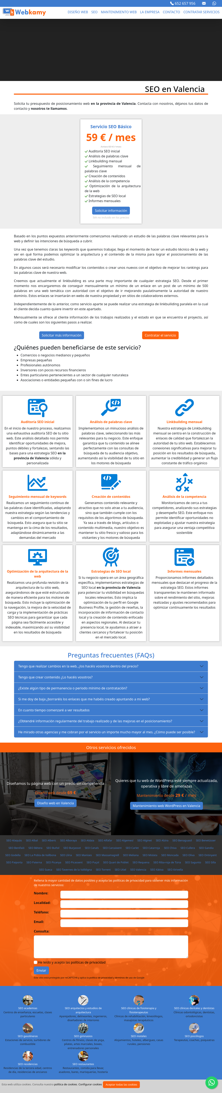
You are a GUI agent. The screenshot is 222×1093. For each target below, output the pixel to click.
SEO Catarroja (151, 786)
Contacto (171, 12)
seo (94, 12)
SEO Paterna (34, 800)
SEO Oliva (189, 793)
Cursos (174, 1077)
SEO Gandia (206, 786)
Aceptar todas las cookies (121, 1084)
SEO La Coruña (93, 1045)
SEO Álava (13, 1030)
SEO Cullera (188, 786)
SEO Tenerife (54, 1059)
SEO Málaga (12, 1052)
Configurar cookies (90, 1084)
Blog (136, 1077)
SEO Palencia (108, 1052)
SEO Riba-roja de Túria (167, 800)
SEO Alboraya (68, 778)
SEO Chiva (170, 786)
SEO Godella (13, 793)
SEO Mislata (150, 793)
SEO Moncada (169, 793)
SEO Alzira (162, 778)
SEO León (155, 1045)
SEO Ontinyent (208, 793)
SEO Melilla (31, 1052)
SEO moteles (139, 974)
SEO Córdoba (120, 1038)
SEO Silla (210, 800)
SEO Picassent (74, 800)
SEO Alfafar (105, 778)
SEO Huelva (39, 1045)
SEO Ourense (88, 1052)
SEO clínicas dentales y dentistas (194, 946)
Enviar (41, 908)
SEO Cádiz (17, 1038)
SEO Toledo (90, 1059)
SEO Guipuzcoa (18, 1045)
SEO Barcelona (168, 1030)
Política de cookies (92, 1077)
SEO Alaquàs (14, 778)
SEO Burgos (188, 1030)
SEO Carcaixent (112, 786)
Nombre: (41, 831)
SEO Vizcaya (150, 1059)
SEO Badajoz (126, 1030)
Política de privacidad (55, 1077)
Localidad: (42, 840)
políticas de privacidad (88, 900)
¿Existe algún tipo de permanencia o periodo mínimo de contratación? (72, 626)
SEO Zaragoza (190, 1059)
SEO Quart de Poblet (116, 800)
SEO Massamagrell (107, 793)
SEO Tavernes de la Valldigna (74, 807)
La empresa (150, 12)
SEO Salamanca (154, 1052)
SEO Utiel (120, 807)
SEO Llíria (66, 793)
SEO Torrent (103, 807)
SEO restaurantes (83, 1002)
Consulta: (41, 869)
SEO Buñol (52, 786)
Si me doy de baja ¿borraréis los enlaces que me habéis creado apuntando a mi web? (84, 637)
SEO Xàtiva (156, 807)
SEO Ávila (109, 1030)
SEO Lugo (188, 1045)
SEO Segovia (175, 1052)
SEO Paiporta (14, 800)
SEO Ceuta (77, 1038)
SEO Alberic (49, 778)
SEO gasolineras (28, 974)
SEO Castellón (58, 1038)
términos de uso (124, 915)
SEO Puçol (93, 800)
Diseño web (78, 12)
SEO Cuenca (140, 1038)
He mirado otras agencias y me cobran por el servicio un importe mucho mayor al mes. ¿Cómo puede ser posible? (106, 670)
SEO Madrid (205, 1045)
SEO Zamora (169, 1059)
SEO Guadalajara (200, 1038)
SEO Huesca (57, 1045)
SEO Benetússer (206, 778)
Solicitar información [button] (111, 148)
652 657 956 (182, 3)
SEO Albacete (32, 1030)
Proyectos (154, 1077)
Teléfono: (41, 850)
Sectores (120, 1077)
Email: (39, 859)
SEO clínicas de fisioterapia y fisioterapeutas (138, 948)
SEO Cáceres (207, 1030)
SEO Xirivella (175, 807)
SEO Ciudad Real (98, 1038)
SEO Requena (141, 800)
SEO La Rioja (114, 1045)
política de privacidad (101, 915)
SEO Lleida (171, 1045)
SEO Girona (158, 1038)
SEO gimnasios (83, 974)
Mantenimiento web (119, 12)
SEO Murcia (49, 1052)
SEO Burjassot (72, 786)
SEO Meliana (131, 793)
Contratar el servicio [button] (160, 273)
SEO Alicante (52, 1030)
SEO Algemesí (124, 778)
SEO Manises (84, 793)
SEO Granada (178, 1038)
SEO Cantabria (36, 1038)
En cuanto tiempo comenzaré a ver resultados (54, 648)
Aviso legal (23, 1077)
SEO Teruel (72, 1059)
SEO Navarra (68, 1052)
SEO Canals (92, 786)
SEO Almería (71, 1030)
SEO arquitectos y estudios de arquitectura (83, 948)
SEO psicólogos (194, 974)
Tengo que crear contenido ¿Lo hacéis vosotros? (55, 615)
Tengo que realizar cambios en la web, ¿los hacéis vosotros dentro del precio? (78, 604)
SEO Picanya (53, 800)
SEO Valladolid (130, 1059)
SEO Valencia (138, 807)
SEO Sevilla (194, 1052)
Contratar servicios (201, 12)
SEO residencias (28, 1002)
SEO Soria (211, 1052)
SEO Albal (32, 778)
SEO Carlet (132, 786)
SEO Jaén (74, 1045)
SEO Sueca (45, 807)
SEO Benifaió (16, 786)
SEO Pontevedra (130, 1052)
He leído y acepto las (72, 900)
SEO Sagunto (193, 800)
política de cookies (65, 1084)
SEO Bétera (35, 786)
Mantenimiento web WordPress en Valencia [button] (166, 743)
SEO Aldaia (87, 778)
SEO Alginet (144, 778)
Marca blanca (196, 1077)
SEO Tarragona (32, 1059)
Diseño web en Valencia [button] (55, 741)
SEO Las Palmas (135, 1045)
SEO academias (27, 946)
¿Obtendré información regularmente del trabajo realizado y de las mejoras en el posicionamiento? (95, 659)
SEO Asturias (91, 1030)
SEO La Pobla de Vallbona (40, 793)
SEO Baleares (146, 1030)
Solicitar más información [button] (62, 273)
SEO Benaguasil (182, 778)
